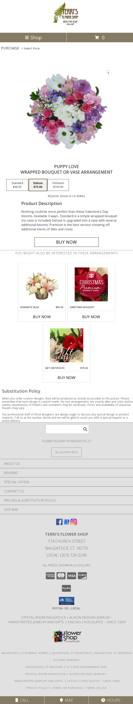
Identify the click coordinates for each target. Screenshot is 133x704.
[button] (66, 601)
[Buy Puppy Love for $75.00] (66, 242)
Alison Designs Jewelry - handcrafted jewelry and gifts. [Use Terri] (60, 619)
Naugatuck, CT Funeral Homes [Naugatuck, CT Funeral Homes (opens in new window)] (25, 653)
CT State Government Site (86, 667)
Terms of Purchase (68, 688)
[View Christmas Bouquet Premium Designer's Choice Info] (91, 284)
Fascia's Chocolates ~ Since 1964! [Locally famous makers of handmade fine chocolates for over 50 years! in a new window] (97, 622)
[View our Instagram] (73, 524)
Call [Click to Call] (22, 700)
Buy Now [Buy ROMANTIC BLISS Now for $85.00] (42, 316)
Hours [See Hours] (110, 700)
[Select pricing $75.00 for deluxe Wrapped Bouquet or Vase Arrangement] (38, 185)
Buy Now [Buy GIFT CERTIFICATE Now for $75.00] (66, 377)
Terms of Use (96, 688)
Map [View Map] (66, 700)
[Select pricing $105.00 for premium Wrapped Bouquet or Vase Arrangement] (58, 185)
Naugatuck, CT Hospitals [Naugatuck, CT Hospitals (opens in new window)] (71, 653)
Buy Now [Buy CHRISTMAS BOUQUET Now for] (91, 316)
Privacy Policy (37, 688)
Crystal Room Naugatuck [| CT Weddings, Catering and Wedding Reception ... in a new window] (44, 617)
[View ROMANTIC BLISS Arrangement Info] (42, 284)
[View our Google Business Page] (66, 524)
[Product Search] (67, 429)
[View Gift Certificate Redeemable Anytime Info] (66, 345)
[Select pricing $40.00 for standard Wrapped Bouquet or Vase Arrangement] (17, 185)
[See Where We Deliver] (66, 452)
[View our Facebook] (59, 524)
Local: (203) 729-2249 (66, 555)
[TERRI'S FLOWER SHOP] (66, 27)
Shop (33, 37)
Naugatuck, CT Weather (44, 667)
